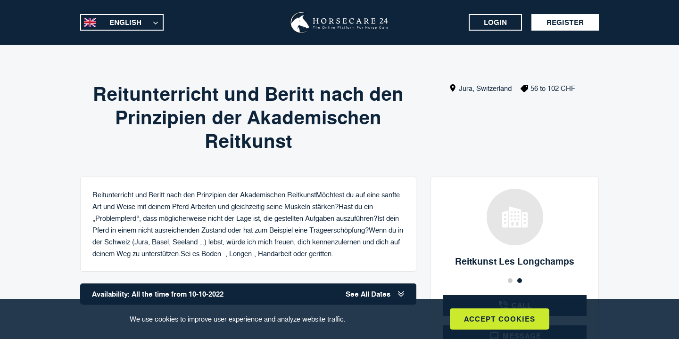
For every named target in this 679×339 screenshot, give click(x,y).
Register (565, 22)
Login (495, 22)
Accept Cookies (499, 319)
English (125, 22)
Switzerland (494, 88)
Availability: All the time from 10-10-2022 (248, 294)
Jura (465, 88)
